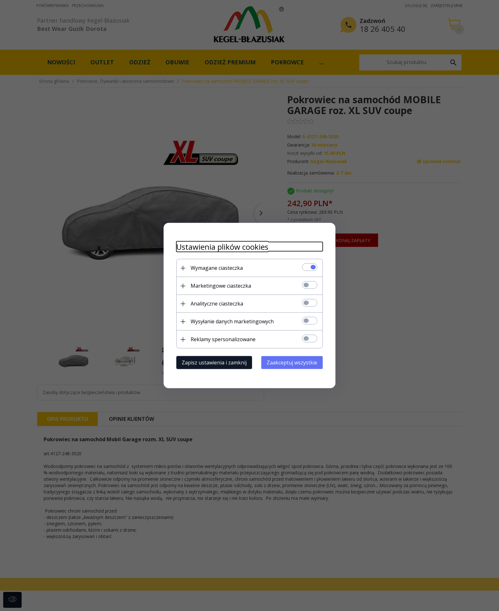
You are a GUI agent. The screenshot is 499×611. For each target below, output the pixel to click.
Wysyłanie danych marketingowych (232, 321)
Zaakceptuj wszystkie (292, 362)
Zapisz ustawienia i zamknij (214, 362)
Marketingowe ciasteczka (221, 285)
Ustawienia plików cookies (222, 246)
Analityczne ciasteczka (217, 303)
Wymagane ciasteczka (217, 267)
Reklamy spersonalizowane (223, 339)
